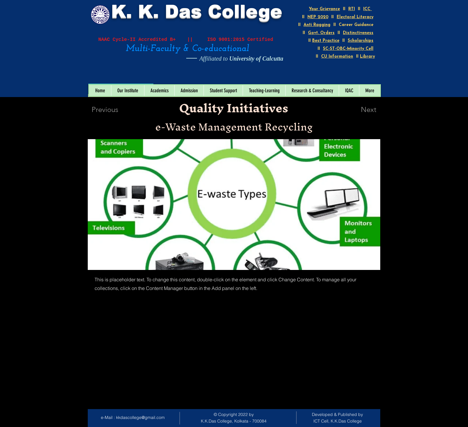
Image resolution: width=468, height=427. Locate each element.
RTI (351, 9)
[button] (127, 90)
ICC (367, 9)
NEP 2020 (317, 17)
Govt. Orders (321, 33)
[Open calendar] (144, 77)
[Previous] (113, 110)
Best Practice (325, 41)
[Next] (356, 110)
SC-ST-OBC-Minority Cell (348, 49)
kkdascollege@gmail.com (140, 417)
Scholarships (360, 41)
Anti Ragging (317, 25)
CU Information (337, 56)
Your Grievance (324, 9)
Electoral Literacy (355, 17)
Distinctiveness (358, 33)
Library (367, 56)
